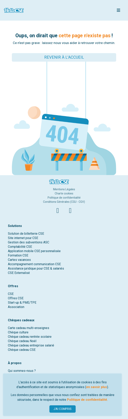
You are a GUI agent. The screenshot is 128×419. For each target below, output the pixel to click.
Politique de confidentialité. (87, 400)
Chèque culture (18, 332)
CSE (11, 294)
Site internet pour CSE (23, 238)
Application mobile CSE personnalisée (34, 251)
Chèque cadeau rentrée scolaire (30, 337)
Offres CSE (16, 298)
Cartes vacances (19, 260)
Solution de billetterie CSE (26, 233)
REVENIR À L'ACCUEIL (64, 57)
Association (16, 307)
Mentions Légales (64, 189)
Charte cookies (64, 193)
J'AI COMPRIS (63, 409)
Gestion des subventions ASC (28, 242)
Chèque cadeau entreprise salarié (31, 345)
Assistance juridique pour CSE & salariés (36, 268)
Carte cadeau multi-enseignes (28, 328)
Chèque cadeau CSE (22, 350)
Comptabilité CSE (20, 247)
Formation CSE (18, 255)
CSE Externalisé (19, 273)
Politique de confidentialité (64, 197)
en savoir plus (96, 387)
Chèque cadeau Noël (22, 341)
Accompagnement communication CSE (34, 264)
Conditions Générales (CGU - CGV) (64, 201)
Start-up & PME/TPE (22, 302)
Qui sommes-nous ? (22, 371)
